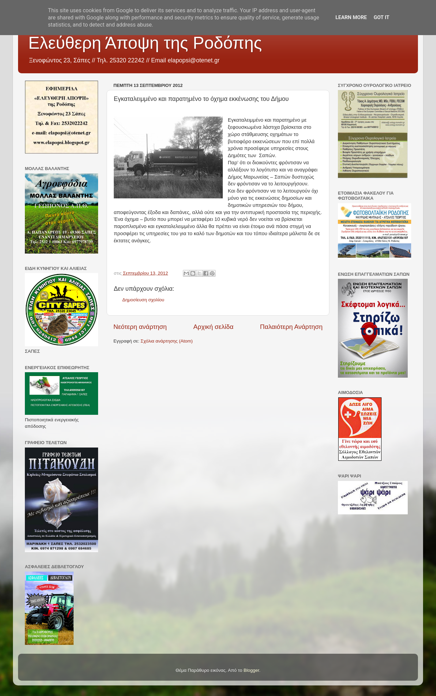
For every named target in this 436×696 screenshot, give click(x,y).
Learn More (351, 17)
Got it (381, 17)
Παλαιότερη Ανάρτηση (291, 326)
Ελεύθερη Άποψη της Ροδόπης (145, 42)
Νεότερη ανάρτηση (140, 326)
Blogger (251, 670)
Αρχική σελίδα (213, 326)
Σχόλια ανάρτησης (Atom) (167, 341)
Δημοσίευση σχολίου (143, 299)
